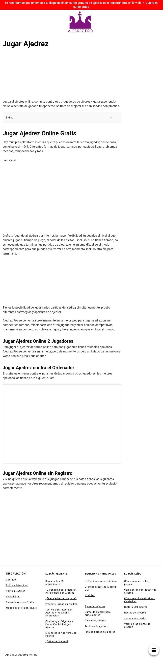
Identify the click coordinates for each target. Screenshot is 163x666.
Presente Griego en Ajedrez (61, 604)
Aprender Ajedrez (95, 606)
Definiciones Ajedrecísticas (101, 581)
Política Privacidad (17, 585)
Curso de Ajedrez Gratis (20, 602)
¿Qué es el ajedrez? (56, 641)
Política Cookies (15, 591)
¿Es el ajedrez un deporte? (61, 598)
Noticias (90, 595)
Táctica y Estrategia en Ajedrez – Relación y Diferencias (58, 612)
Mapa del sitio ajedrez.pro (21, 608)
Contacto (11, 579)
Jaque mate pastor (135, 618)
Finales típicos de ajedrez (100, 632)
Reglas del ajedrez (135, 612)
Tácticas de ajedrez (96, 626)
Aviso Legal (13, 596)
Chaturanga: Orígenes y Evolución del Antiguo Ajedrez (59, 624)
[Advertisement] (27, 74)
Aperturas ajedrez (95, 620)
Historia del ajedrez (135, 607)
